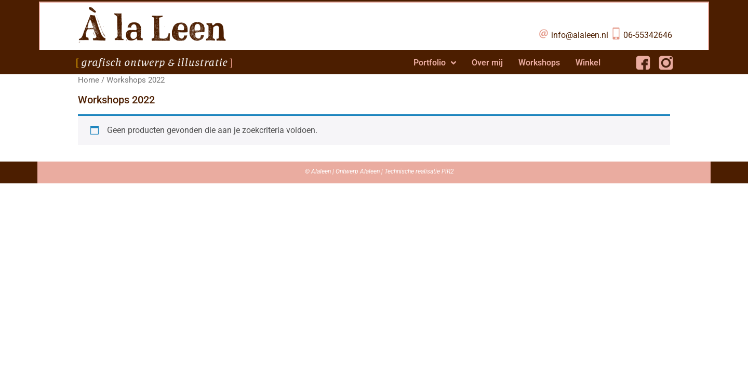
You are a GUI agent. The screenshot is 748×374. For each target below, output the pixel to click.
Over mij (487, 63)
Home (88, 80)
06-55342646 (647, 35)
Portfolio (434, 63)
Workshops (539, 63)
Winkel (588, 63)
